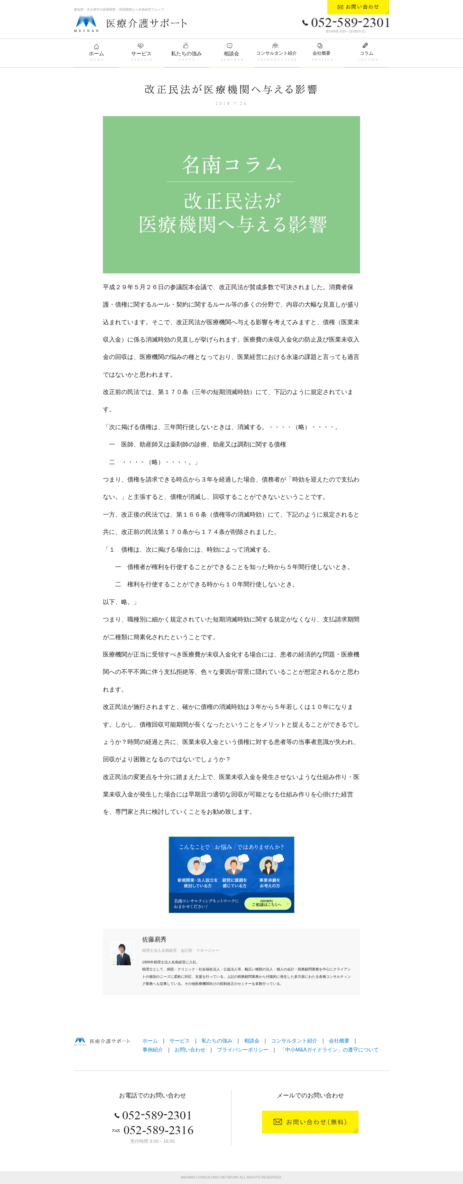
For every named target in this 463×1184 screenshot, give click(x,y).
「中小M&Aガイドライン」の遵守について (329, 1049)
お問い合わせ (190, 1049)
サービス (141, 53)
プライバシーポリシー (242, 1049)
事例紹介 (152, 1049)
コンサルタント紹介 (276, 53)
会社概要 (322, 53)
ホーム (96, 53)
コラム (366, 53)
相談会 (231, 53)
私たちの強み (186, 53)
